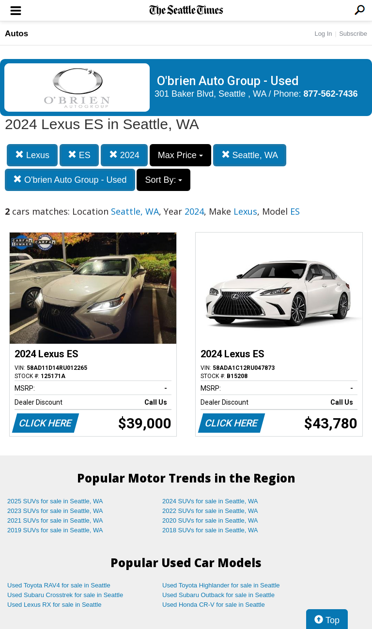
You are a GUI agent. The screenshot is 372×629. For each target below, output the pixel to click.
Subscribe (353, 33)
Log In (323, 33)
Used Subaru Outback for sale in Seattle (218, 595)
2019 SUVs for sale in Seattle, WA (55, 530)
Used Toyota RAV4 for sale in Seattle (58, 585)
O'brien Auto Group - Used (70, 180)
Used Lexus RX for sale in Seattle (54, 604)
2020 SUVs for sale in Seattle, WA (210, 520)
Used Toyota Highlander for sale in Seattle (221, 585)
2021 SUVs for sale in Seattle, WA (55, 520)
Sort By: (163, 180)
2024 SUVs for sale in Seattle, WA (210, 501)
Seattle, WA (249, 155)
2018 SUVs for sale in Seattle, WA (210, 530)
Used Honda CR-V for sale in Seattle (213, 604)
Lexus (32, 155)
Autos (16, 33)
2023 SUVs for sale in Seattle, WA (55, 510)
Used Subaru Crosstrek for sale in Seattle (65, 595)
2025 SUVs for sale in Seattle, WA (55, 501)
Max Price (180, 155)
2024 (124, 155)
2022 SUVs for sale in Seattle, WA (210, 510)
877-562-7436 (331, 94)
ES (79, 155)
